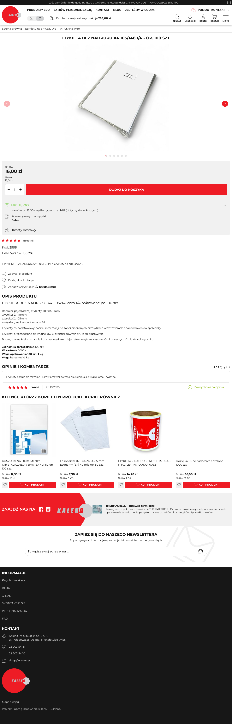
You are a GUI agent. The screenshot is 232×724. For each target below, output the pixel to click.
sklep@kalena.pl (19, 660)
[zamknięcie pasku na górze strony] (229, 2)
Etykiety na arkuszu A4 (40, 28)
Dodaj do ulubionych (22, 280)
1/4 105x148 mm (69, 28)
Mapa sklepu (10, 702)
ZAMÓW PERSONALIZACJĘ (73, 10)
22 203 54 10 (17, 653)
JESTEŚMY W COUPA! (140, 10)
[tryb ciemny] (31, 18)
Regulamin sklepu (14, 580)
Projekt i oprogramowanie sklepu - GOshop (31, 709)
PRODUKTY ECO (38, 10)
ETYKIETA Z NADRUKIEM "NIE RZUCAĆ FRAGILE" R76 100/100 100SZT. (144, 463)
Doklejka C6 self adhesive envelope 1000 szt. (199, 463)
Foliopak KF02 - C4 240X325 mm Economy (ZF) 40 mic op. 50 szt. (82, 463)
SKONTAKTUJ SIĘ (13, 603)
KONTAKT (102, 10)
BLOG (117, 10)
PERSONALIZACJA (14, 611)
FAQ (5, 618)
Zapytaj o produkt (20, 273)
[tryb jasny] (40, 18)
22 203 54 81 (17, 646)
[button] (8, 189)
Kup (27, 484)
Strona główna (12, 28)
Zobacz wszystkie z (32, 287)
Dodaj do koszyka (126, 190)
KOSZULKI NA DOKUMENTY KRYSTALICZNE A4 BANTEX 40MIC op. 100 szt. (27, 464)
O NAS (6, 595)
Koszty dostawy (24, 230)
